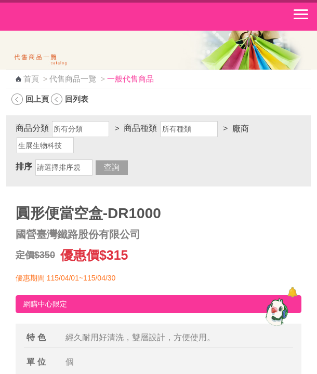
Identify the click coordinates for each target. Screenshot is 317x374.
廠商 (240, 128)
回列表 (76, 99)
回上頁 (37, 99)
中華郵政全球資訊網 (65, 16)
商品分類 (32, 128)
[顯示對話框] (292, 292)
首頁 (31, 79)
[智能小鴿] (275, 311)
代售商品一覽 (72, 79)
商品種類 (140, 128)
